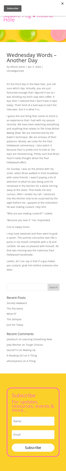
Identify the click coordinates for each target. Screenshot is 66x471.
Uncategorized (15, 70)
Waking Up (29, 350)
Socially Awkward (17, 303)
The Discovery (15, 308)
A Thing (32, 355)
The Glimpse (14, 319)
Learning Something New (37, 339)
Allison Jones (17, 66)
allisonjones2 (14, 361)
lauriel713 (12, 350)
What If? (11, 313)
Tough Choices (34, 344)
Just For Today (15, 324)
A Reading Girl (15, 355)
